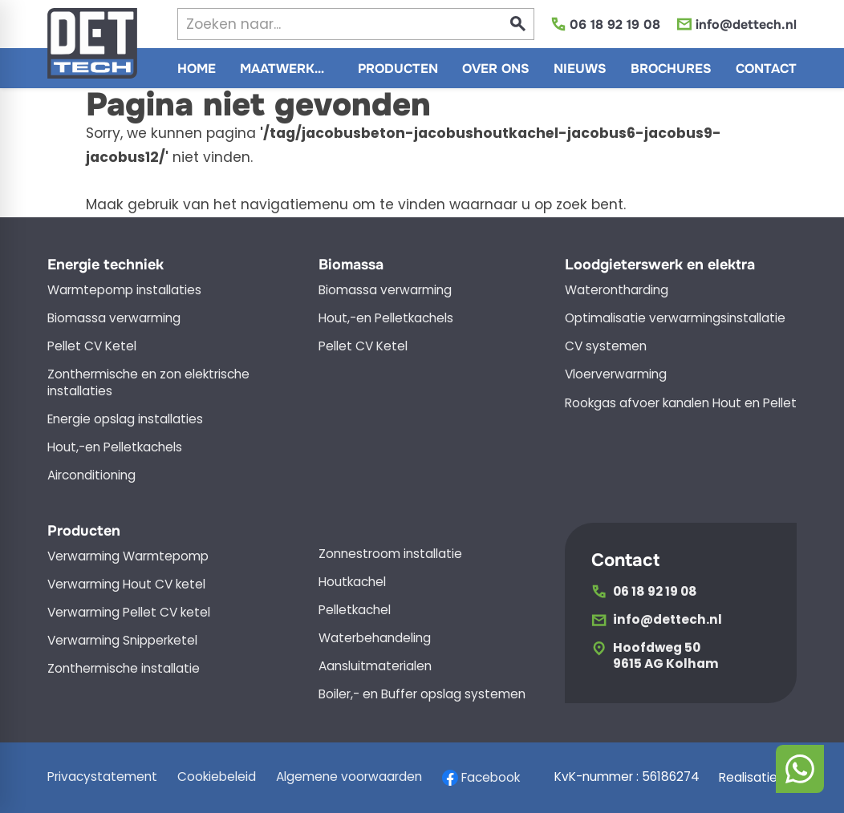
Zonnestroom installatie (390, 554)
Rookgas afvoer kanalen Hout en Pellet (681, 403)
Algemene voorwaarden (349, 777)
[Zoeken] (325, 24)
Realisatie (757, 778)
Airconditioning (91, 475)
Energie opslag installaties (125, 419)
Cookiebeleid (216, 777)
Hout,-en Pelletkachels (114, 447)
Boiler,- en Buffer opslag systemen (422, 694)
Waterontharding (616, 290)
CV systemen (606, 346)
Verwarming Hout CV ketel (126, 584)
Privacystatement (102, 777)
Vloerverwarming (616, 374)
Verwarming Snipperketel (122, 641)
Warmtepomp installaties (124, 290)
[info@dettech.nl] (736, 24)
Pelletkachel (355, 610)
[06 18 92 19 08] (605, 24)
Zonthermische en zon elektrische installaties (148, 382)
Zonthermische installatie (123, 669)
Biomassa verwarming (114, 318)
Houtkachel (352, 582)
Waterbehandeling (375, 638)
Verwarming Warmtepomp (128, 556)
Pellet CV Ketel (91, 346)
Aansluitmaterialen (375, 666)
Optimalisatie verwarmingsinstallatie (675, 318)
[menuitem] (196, 68)
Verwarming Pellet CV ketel (128, 613)
